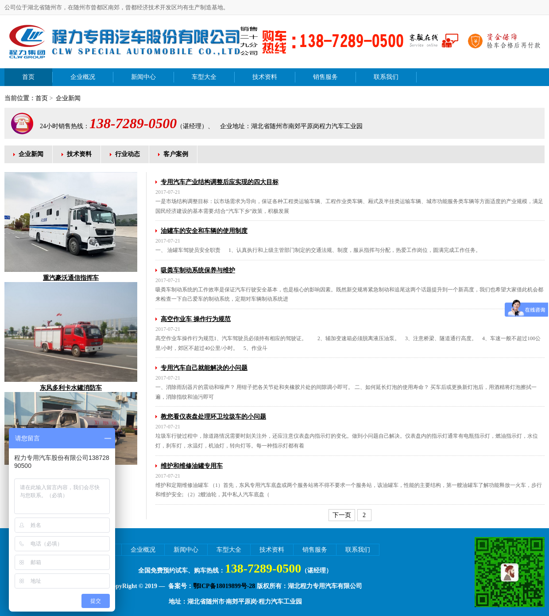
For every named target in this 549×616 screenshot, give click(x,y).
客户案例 (175, 154)
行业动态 (127, 154)
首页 (28, 77)
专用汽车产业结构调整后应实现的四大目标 (219, 182)
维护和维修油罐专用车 (192, 466)
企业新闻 (67, 98)
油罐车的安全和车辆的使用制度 (204, 231)
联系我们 (386, 77)
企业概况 (82, 77)
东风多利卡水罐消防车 (71, 388)
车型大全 (204, 77)
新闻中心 (143, 77)
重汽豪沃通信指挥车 (71, 278)
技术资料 (264, 77)
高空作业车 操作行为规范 (196, 319)
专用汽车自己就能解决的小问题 (204, 368)
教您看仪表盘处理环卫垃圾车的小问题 (213, 416)
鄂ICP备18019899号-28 (224, 586)
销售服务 (325, 77)
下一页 (341, 515)
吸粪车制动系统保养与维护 (198, 270)
